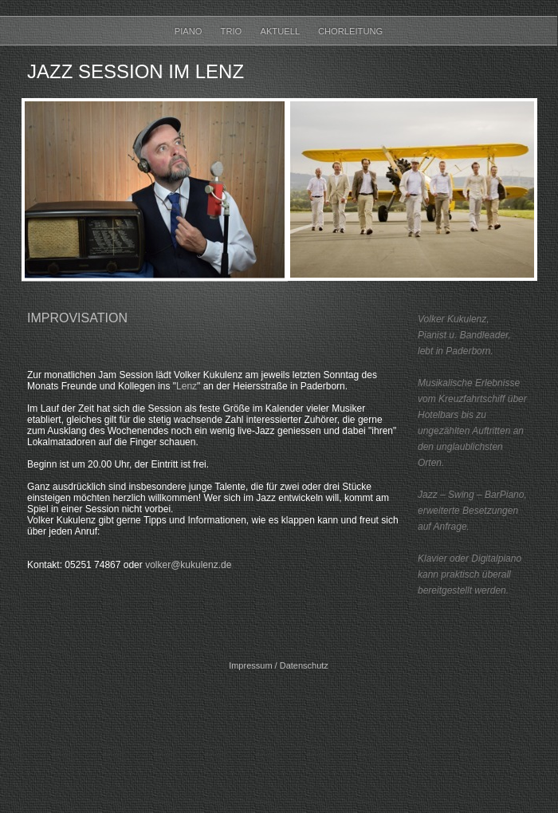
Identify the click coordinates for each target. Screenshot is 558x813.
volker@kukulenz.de (188, 564)
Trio (233, 31)
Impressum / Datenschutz (278, 665)
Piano (190, 31)
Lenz (186, 386)
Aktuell (280, 31)
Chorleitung (350, 31)
